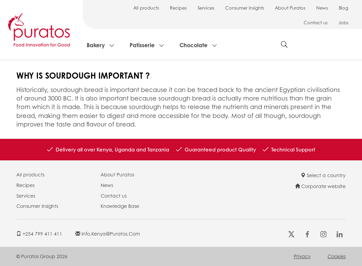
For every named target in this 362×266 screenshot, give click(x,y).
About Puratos (290, 7)
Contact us (316, 22)
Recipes (178, 7)
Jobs (343, 22)
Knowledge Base (120, 205)
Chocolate (193, 45)
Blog (343, 7)
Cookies (337, 256)
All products (146, 7)
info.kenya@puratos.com (107, 233)
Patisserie (142, 45)
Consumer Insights (244, 7)
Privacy (302, 256)
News (322, 7)
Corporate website (320, 186)
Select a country (323, 175)
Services (206, 7)
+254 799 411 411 (39, 233)
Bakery (96, 45)
